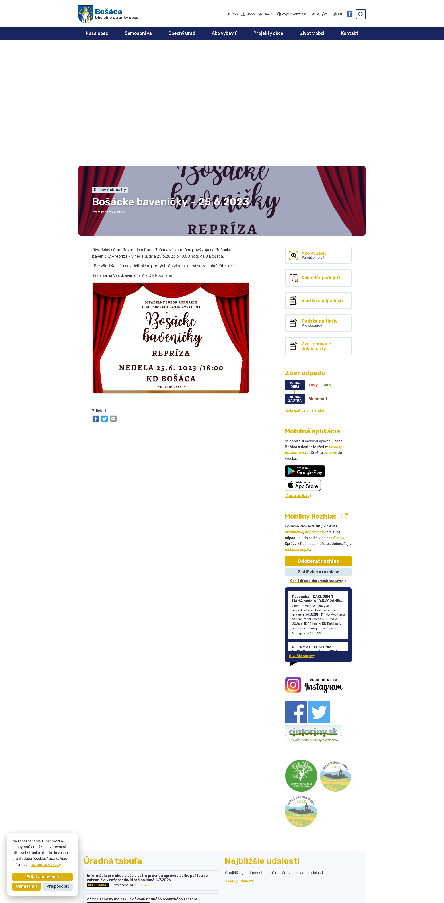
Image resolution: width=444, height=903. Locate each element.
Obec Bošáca (118, 858)
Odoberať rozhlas (318, 442)
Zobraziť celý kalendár (305, 291)
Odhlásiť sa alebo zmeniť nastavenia (318, 462)
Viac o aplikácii (298, 376)
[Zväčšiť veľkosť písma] (324, 14)
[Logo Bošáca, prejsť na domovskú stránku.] (108, 14)
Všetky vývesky (97, 798)
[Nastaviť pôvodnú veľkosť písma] (318, 14)
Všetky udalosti (239, 762)
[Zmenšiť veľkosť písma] (313, 14)
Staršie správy (302, 537)
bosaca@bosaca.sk (329, 884)
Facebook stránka (329, 889)
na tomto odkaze (42, 864)
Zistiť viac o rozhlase (318, 453)
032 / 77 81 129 (326, 879)
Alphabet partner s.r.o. (144, 854)
